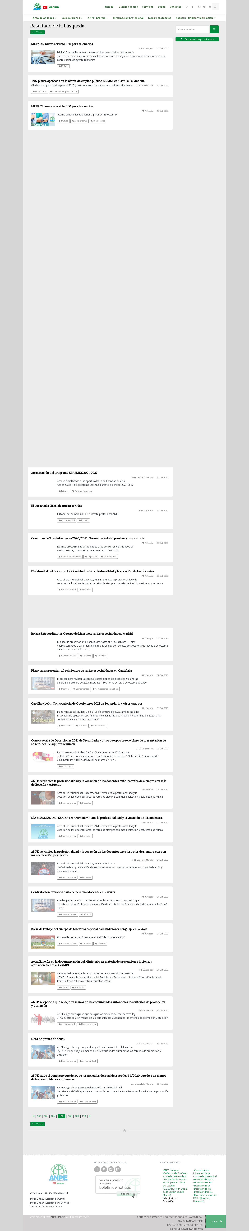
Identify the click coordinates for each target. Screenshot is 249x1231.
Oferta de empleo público (63, 91)
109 (77, 1116)
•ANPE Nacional (171, 1170)
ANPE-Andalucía (146, 48)
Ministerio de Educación (170, 1199)
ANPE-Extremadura (144, 749)
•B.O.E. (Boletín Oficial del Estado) (174, 1184)
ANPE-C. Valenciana (144, 1043)
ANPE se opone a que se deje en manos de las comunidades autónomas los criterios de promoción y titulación (98, 1004)
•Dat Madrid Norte (202, 1182)
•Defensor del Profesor (175, 1173)
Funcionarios (98, 121)
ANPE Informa (79, 121)
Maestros (100, 943)
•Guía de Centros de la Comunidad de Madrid (175, 1178)
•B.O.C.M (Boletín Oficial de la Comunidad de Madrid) (175, 1191)
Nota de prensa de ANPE (47, 1039)
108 (70, 1116)
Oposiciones (39, 91)
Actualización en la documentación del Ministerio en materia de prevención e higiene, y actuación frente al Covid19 (91, 963)
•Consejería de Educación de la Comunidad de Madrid (205, 1173)
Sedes (161, 6)
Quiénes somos (128, 6)
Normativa (78, 987)
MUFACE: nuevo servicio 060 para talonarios (62, 44)
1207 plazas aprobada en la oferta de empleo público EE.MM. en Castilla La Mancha (88, 81)
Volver (37, 32)
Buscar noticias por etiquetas (197, 39)
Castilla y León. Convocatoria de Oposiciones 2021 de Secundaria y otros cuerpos (86, 703)
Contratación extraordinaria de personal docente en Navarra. (73, 892)
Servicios (147, 6)
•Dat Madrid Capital (203, 1179)
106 (53, 1116)
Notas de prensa (67, 803)
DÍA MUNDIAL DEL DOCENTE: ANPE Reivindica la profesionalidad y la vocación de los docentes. (97, 818)
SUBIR (216, 1221)
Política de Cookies (176, 1217)
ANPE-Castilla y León (144, 85)
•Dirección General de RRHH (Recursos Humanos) (204, 1198)
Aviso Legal (196, 1217)
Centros (63, 987)
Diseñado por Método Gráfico (185, 1225)
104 (39, 1116)
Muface (63, 66)
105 (46, 1116)
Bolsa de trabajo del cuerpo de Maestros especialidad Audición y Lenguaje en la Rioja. (89, 929)
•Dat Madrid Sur (201, 1185)
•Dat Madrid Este (202, 1188)
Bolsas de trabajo (67, 914)
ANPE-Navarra (147, 822)
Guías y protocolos (159, 18)
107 (61, 1116)
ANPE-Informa (98, 18)
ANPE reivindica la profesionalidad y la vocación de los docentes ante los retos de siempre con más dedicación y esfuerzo (98, 783)
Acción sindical (67, 1024)
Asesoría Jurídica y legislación (196, 18)
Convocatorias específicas (105, 689)
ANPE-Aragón (147, 111)
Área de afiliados (45, 18)
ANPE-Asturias (147, 789)
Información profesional (128, 18)
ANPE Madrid (58, 1217)
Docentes (85, 803)
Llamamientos (81, 689)
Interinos (64, 689)
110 (84, 1116)
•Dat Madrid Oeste (203, 1191)
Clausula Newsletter (190, 1221)
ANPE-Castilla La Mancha (142, 860)
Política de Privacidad (150, 1217)
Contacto (175, 6)
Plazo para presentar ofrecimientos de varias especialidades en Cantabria (81, 670)
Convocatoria (98, 725)
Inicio (109, 6)
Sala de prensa (72, 18)
